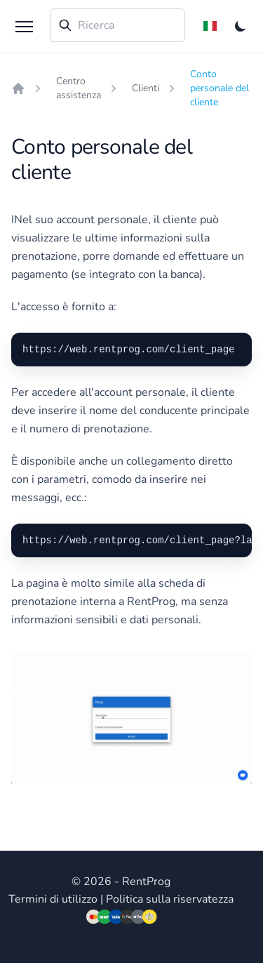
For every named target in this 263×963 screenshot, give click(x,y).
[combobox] (117, 25)
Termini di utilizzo (52, 899)
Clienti (145, 88)
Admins (121, 933)
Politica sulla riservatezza (170, 899)
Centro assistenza (78, 88)
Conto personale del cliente (219, 88)
